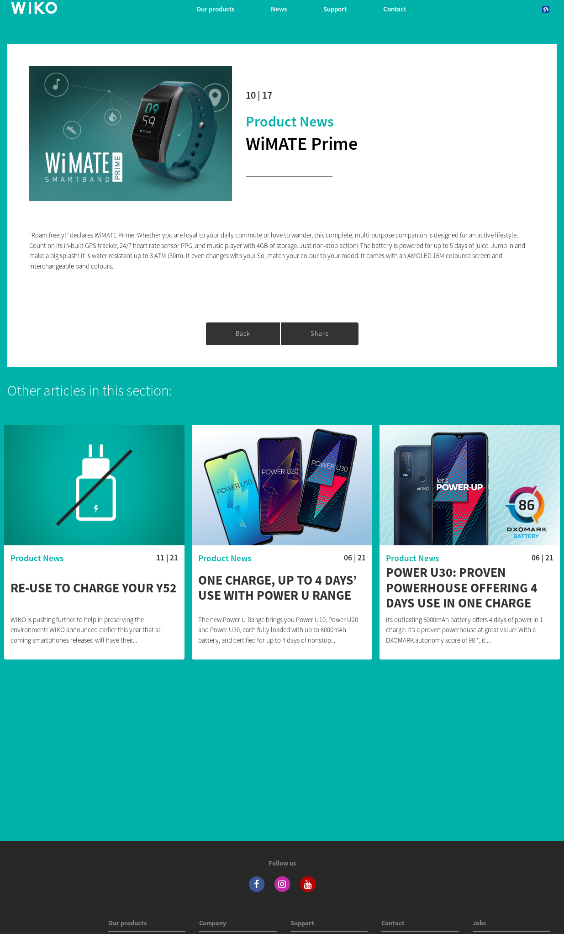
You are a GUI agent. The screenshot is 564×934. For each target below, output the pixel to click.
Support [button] (335, 9)
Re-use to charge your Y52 (94, 588)
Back (243, 333)
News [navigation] (279, 9)
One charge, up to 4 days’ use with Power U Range (277, 588)
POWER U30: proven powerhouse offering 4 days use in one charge (462, 588)
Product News (290, 121)
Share (320, 333)
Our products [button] (215, 9)
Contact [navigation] (394, 9)
